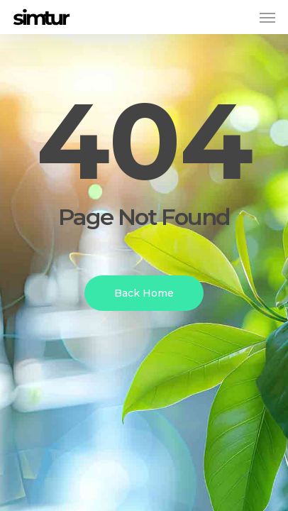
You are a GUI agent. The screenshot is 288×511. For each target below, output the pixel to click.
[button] (267, 17)
